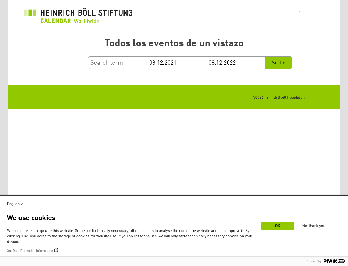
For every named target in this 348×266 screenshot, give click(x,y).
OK (277, 226)
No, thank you (313, 226)
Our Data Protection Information (30, 251)
